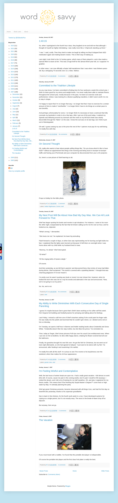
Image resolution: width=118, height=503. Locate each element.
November (16, 97)
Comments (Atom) (54, 474)
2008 (12, 89)
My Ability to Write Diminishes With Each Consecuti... (21, 144)
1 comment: (61, 203)
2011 (12, 80)
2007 (12, 92)
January (15, 126)
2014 (12, 71)
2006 (12, 157)
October (15, 100)
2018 (12, 60)
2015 (12, 69)
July (13, 109)
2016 (12, 66)
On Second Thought (49, 143)
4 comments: (62, 76)
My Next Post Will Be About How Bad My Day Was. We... (22, 140)
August (14, 106)
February (15, 123)
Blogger (67, 486)
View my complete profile (16, 171)
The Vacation (45, 420)
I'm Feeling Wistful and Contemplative (58, 371)
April (14, 117)
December (16, 94)
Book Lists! (17, 31)
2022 (12, 48)
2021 (12, 51)
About (26, 31)
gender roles (48, 362)
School (58, 206)
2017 (12, 63)
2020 (12, 54)
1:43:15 (43, 41)
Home (9, 31)
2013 (12, 74)
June (14, 111)
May (14, 114)
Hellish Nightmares (50, 206)
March (14, 120)
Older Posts (105, 471)
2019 (12, 57)
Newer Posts (44, 471)
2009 (12, 86)
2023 (12, 45)
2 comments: (62, 359)
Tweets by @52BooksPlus (17, 38)
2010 (12, 83)
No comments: (63, 134)
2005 (12, 160)
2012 (12, 77)
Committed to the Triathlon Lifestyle (57, 85)
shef (62, 206)
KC (12, 168)
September (16, 103)
